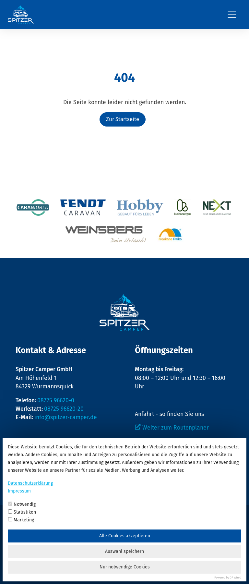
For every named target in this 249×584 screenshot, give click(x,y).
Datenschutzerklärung (30, 483)
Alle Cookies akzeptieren (124, 536)
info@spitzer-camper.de (65, 417)
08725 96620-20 (64, 409)
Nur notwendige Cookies (125, 567)
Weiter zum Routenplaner (175, 427)
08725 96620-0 (55, 400)
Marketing (21, 520)
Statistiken (22, 512)
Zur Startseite (122, 119)
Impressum (19, 491)
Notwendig (22, 504)
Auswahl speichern (124, 551)
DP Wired (235, 577)
